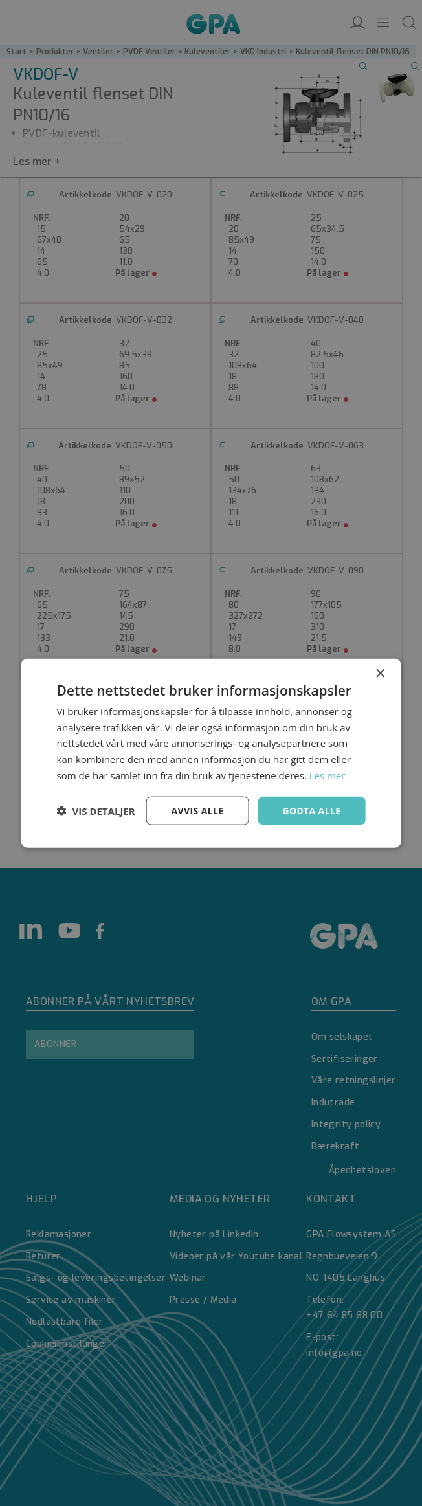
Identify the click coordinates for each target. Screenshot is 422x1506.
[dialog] (211, 753)
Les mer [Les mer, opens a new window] (327, 774)
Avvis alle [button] (197, 810)
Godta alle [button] (311, 810)
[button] (96, 811)
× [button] (379, 673)
